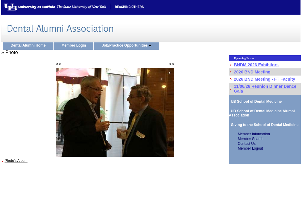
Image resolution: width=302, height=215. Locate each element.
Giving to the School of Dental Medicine (264, 125)
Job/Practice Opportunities (127, 45)
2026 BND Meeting (252, 72)
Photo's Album (15, 161)
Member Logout (250, 148)
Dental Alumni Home (29, 45)
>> (171, 64)
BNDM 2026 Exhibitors (256, 64)
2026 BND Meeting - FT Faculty (264, 79)
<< (58, 64)
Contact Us (247, 144)
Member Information (254, 134)
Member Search (250, 139)
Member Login (75, 45)
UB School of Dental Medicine (255, 101)
